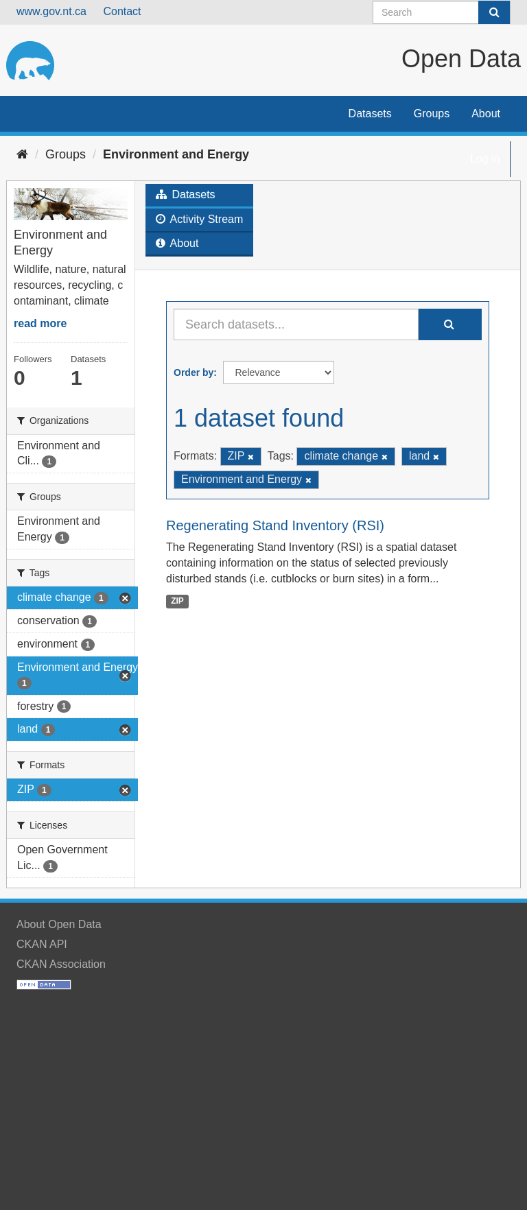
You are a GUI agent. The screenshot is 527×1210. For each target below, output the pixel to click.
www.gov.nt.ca (51, 11)
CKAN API (41, 944)
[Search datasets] (442, 12)
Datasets (370, 113)
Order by (193, 372)
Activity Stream (199, 219)
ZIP (177, 601)
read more (40, 323)
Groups (431, 113)
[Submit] (494, 12)
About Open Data (59, 924)
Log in (485, 159)
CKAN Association (61, 964)
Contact (122, 11)
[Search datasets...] (296, 324)
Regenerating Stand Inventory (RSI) (275, 525)
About (485, 113)
